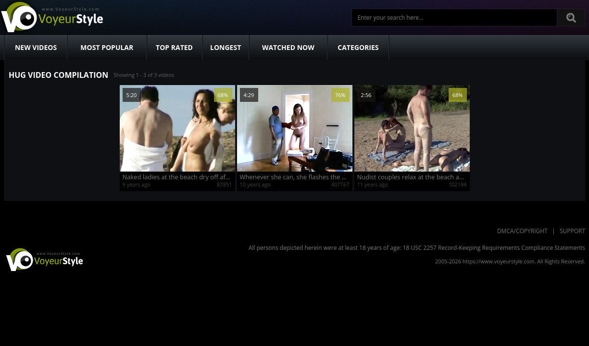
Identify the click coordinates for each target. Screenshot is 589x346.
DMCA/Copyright (522, 231)
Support (572, 231)
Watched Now (288, 47)
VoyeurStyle (43, 259)
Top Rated (174, 47)
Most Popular (106, 47)
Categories (358, 47)
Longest (225, 47)
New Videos (36, 47)
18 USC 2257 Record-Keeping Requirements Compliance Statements (494, 248)
